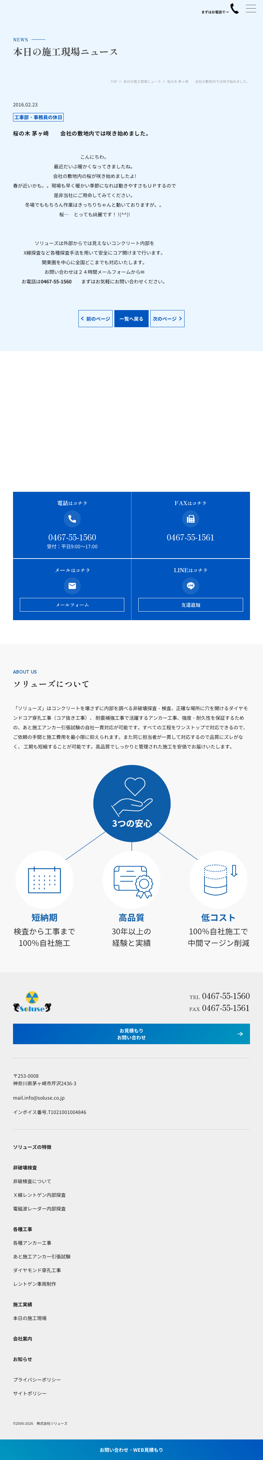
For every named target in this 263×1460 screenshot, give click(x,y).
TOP (114, 81)
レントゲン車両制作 (34, 1283)
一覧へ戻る (131, 318)
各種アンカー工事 (32, 1242)
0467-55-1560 (72, 537)
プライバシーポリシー (37, 1379)
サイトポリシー (30, 1393)
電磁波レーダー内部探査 (39, 1208)
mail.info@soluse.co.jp (39, 1097)
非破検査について (32, 1181)
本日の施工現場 (30, 1318)
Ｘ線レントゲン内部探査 (39, 1194)
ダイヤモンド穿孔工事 (37, 1270)
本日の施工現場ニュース (142, 81)
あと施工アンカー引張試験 (42, 1256)
